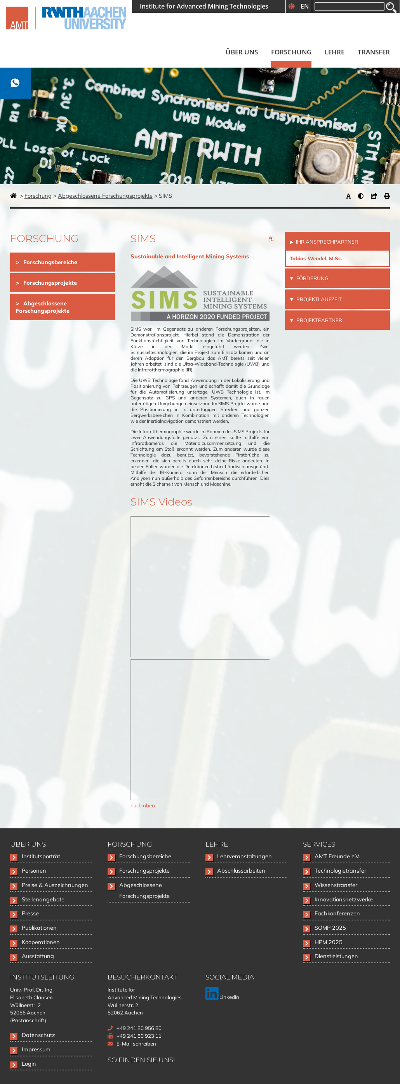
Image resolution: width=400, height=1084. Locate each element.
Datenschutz (38, 1035)
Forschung (38, 195)
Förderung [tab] (312, 278)
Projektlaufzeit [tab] (318, 299)
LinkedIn (222, 997)
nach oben (142, 805)
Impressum (36, 1049)
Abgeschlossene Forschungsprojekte (105, 195)
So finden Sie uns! (141, 1060)
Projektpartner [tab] (318, 320)
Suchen (391, 7)
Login (29, 1063)
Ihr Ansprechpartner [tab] (326, 242)
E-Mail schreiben (136, 1043)
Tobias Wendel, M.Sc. (316, 258)
